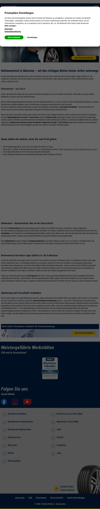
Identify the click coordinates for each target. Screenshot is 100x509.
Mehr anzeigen (11, 26)
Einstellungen (33, 37)
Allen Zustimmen (14, 37)
